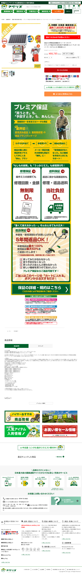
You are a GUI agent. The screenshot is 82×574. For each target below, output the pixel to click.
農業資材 (19, 11)
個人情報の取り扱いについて (73, 569)
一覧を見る (59, 457)
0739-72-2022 (23, 498)
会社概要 (42, 569)
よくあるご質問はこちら (62, 94)
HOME (3, 19)
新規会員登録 (76, 11)
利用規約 (48, 569)
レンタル (58, 11)
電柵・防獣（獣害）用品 (17, 19)
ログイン (68, 11)
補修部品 (45, 11)
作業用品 (32, 11)
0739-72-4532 (43, 505)
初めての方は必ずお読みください (58, 37)
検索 (60, 7)
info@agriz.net (24, 502)
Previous (4, 46)
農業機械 (7, 11)
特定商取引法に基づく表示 (59, 569)
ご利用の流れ (27, 569)
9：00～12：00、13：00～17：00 (16, 504)
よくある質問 (35, 569)
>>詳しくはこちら (5, 562)
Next (38, 46)
